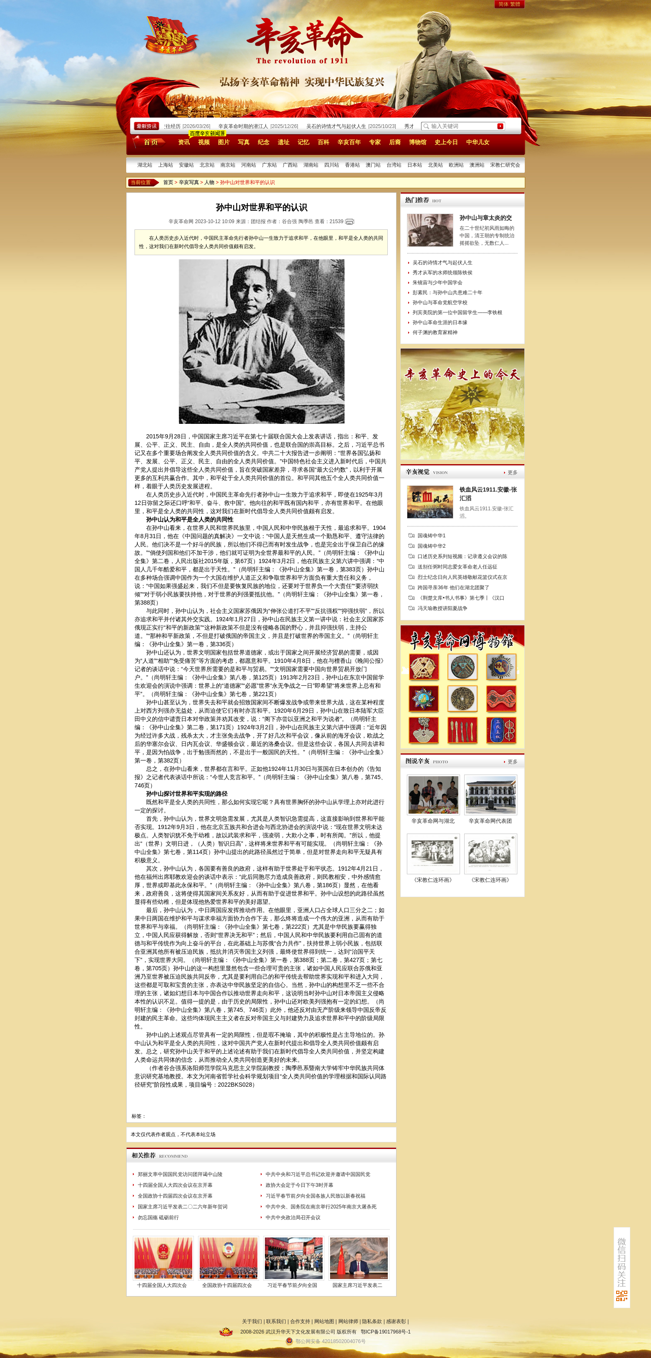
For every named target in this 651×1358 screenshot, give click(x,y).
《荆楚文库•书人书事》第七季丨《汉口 (461, 598)
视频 (204, 142)
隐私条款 (372, 1321)
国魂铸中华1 (431, 536)
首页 (147, 141)
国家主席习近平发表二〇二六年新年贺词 (183, 1207)
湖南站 (310, 165)
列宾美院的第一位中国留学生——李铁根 (457, 312)
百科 (323, 142)
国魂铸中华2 (431, 546)
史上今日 (446, 142)
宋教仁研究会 (505, 165)
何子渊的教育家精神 (435, 332)
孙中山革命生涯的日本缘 (440, 322)
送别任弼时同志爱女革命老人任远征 (457, 567)
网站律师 (348, 1321)
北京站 (207, 165)
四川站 (331, 165)
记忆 (303, 142)
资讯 (184, 142)
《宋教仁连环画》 (433, 880)
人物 (209, 182)
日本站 (414, 165)
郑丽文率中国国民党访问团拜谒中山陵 (180, 1174)
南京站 (227, 165)
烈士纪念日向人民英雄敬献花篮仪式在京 (462, 577)
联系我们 (276, 1321)
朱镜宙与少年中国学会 (438, 282)
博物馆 (417, 142)
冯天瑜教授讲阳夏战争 (442, 608)
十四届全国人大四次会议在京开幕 (175, 1185)
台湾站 (394, 165)
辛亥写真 (189, 182)
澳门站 (373, 165)
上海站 (165, 165)
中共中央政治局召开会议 (293, 1217)
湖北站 (144, 165)
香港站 (352, 165)
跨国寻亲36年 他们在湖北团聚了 (453, 587)
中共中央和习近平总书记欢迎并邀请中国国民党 (318, 1174)
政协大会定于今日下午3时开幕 (299, 1185)
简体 (504, 4)
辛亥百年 (349, 142)
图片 (224, 142)
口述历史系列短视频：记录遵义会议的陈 (462, 556)
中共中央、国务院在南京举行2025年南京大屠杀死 (321, 1207)
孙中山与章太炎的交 (486, 217)
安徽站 (186, 165)
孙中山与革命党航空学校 (440, 302)
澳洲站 (477, 165)
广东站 (269, 165)
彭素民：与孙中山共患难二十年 (447, 292)
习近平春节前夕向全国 (292, 1285)
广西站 (290, 165)
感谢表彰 (396, 1321)
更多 (513, 472)
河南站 (248, 165)
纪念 (263, 142)
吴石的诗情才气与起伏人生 (338, 126)
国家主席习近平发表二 (357, 1285)
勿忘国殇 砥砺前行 (158, 1217)
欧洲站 (456, 165)
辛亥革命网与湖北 (433, 821)
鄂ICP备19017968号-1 (386, 1332)
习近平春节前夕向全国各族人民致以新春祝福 (315, 1196)
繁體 (515, 4)
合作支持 (300, 1321)
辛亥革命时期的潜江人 (245, 126)
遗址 (283, 142)
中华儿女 (477, 142)
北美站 (435, 165)
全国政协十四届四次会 (227, 1285)
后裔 (395, 142)
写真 (244, 142)
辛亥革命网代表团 (490, 821)
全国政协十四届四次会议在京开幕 (175, 1196)
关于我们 (252, 1321)
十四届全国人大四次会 (162, 1285)
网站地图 (324, 1321)
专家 (375, 142)
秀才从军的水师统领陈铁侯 (442, 273)
